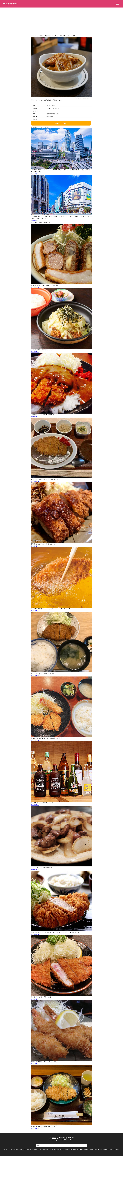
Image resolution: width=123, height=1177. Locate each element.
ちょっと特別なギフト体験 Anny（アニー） (51, 1149)
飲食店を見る (35, 287)
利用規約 (34, 1149)
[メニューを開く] (117, 3)
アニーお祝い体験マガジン (10, 3)
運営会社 (6, 1149)
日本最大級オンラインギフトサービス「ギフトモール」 (104, 1149)
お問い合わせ (27, 1149)
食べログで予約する (61, 123)
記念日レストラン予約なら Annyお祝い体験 (76, 1149)
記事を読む (34, 173)
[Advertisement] (61, 20)
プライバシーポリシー (16, 1149)
